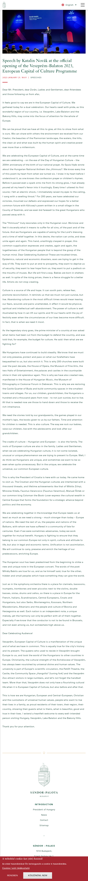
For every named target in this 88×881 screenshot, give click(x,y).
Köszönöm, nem (37, 876)
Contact (44, 820)
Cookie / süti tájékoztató (16, 869)
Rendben (12, 876)
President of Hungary (44, 810)
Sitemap (44, 825)
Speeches (36, 77)
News (44, 815)
